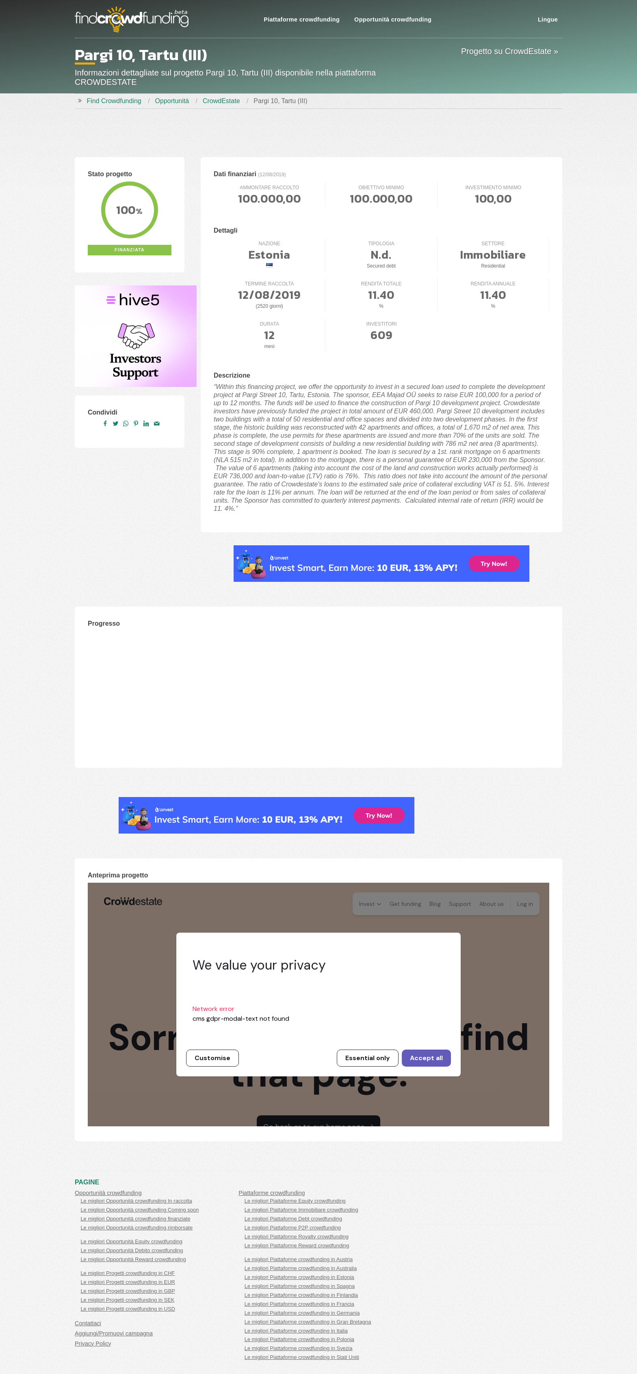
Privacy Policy (93, 1343)
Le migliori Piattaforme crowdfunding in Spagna (300, 1286)
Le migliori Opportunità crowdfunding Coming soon (139, 1210)
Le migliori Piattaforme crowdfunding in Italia (296, 1331)
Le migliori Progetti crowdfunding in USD (127, 1309)
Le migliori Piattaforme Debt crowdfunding (293, 1219)
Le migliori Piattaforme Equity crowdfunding (295, 1201)
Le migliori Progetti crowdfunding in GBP (127, 1291)
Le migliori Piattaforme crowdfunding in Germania (302, 1313)
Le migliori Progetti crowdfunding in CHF (127, 1273)
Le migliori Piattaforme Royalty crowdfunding (297, 1237)
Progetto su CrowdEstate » (509, 51)
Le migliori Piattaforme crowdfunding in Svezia (299, 1348)
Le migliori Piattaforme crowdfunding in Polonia (299, 1339)
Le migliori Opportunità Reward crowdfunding (133, 1259)
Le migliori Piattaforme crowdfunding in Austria (299, 1259)
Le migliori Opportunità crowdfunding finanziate (135, 1219)
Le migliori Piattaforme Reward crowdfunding (297, 1245)
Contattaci (88, 1323)
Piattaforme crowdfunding (302, 19)
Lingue (548, 19)
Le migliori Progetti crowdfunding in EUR (127, 1282)
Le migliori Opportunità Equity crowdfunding (131, 1241)
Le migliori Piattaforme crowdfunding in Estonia (299, 1277)
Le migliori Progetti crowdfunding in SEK (127, 1300)
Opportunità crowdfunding (392, 19)
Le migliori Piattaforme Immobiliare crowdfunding (301, 1210)
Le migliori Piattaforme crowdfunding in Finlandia (301, 1295)
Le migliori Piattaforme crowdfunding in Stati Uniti (302, 1357)
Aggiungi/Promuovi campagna (114, 1333)
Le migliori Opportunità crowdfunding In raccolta (136, 1201)
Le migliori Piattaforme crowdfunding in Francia (299, 1304)
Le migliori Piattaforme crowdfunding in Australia (301, 1268)
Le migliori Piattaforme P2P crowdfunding (293, 1228)
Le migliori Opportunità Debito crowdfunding (131, 1250)
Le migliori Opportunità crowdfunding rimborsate (136, 1228)
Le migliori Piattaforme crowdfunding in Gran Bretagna (308, 1322)
